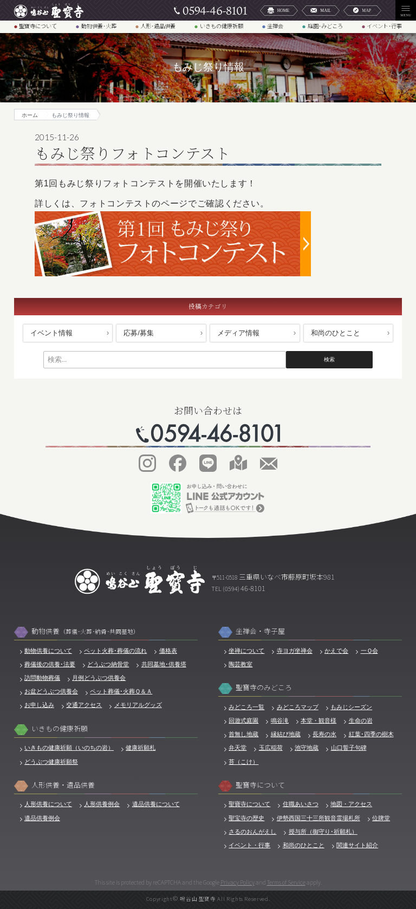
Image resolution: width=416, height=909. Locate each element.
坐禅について (246, 650)
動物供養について (48, 650)
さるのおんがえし (252, 831)
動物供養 (85, 631)
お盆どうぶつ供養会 (51, 691)
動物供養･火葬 (98, 26)
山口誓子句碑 (349, 747)
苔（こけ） (243, 761)
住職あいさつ (300, 804)
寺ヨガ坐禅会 (295, 650)
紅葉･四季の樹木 (371, 734)
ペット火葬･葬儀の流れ (115, 650)
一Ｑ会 (369, 650)
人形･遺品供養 (158, 26)
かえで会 (336, 650)
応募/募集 (138, 333)
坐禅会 (275, 26)
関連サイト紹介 (357, 845)
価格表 (168, 650)
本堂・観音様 (318, 720)
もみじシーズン (351, 707)
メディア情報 (238, 333)
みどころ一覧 (246, 707)
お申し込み (39, 705)
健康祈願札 (140, 747)
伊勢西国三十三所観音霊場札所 (318, 818)
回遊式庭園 (243, 720)
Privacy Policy (237, 882)
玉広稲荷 (271, 747)
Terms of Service (286, 882)
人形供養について (48, 804)
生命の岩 (361, 720)
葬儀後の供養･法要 (49, 664)
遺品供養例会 (42, 818)
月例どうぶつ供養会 (99, 677)
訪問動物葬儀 (42, 677)
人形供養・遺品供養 (63, 785)
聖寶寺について (38, 26)
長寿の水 (324, 734)
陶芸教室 (240, 664)
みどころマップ (297, 707)
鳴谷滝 (280, 720)
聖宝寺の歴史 (246, 818)
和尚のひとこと (335, 333)
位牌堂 (381, 818)
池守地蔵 (306, 747)
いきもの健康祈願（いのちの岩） (69, 747)
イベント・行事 (249, 845)
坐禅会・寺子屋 (260, 631)
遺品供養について (156, 804)
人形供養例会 (102, 804)
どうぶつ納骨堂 (108, 664)
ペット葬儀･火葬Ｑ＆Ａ (121, 691)
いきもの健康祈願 (221, 26)
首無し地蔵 (243, 734)
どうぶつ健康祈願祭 (51, 761)
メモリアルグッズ (138, 705)
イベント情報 (51, 333)
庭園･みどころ (325, 26)
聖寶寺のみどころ (264, 687)
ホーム (30, 115)
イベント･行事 (384, 26)
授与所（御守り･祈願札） (323, 831)
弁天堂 (237, 747)
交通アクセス (84, 705)
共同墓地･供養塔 (163, 664)
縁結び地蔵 (286, 734)
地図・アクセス (351, 804)
